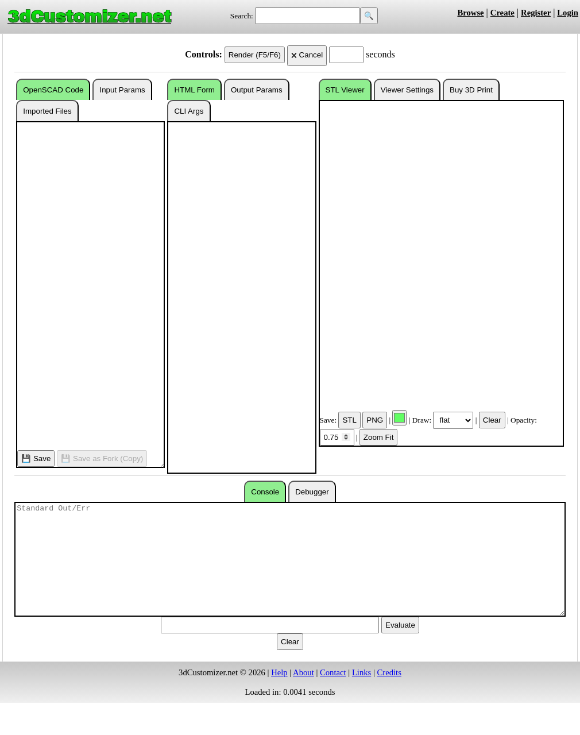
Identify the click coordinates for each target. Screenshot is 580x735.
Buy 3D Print (471, 90)
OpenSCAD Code (53, 90)
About (303, 672)
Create (502, 12)
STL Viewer (345, 90)
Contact (333, 672)
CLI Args (188, 111)
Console (265, 492)
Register (536, 12)
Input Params (122, 90)
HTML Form (194, 90)
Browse (470, 12)
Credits (389, 672)
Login (567, 12)
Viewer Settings (407, 90)
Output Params (257, 90)
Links (361, 672)
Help (279, 672)
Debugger (312, 492)
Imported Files (47, 111)
